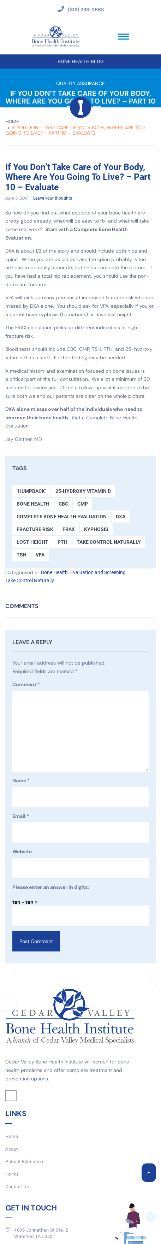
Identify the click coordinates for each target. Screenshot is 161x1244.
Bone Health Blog (81, 61)
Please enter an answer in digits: (50, 887)
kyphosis (96, 529)
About (11, 1149)
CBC (63, 504)
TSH (21, 555)
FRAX (68, 529)
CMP (82, 504)
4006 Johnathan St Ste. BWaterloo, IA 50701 (41, 1233)
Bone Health (33, 504)
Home (12, 121)
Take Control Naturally (109, 542)
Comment (26, 684)
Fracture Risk (35, 529)
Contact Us (17, 1186)
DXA (120, 516)
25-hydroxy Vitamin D (83, 491)
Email (20, 816)
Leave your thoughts (52, 198)
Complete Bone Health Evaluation (62, 516)
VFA (40, 555)
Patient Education (24, 1161)
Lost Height (32, 542)
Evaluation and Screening (98, 572)
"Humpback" (31, 491)
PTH (62, 542)
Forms (12, 1174)
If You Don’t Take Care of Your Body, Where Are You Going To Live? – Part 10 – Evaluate (77, 177)
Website (22, 851)
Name (21, 781)
